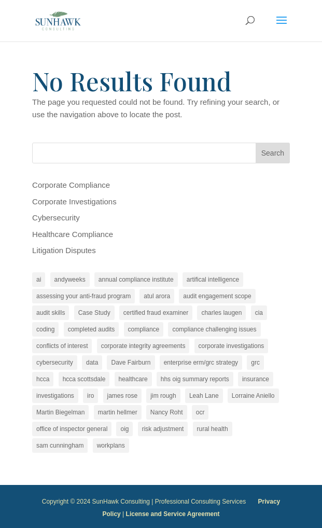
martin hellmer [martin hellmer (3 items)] (117, 412)
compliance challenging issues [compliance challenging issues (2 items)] (214, 329)
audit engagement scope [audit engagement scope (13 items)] (217, 296)
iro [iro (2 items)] (90, 395)
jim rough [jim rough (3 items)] (163, 395)
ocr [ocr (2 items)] (200, 412)
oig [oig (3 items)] (124, 429)
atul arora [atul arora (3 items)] (157, 296)
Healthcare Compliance (72, 234)
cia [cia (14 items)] (259, 312)
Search (272, 153)
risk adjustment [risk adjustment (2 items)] (163, 429)
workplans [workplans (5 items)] (111, 445)
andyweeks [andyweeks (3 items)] (70, 279)
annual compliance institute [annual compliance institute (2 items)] (136, 279)
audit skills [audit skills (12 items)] (50, 312)
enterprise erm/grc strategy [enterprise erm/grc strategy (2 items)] (201, 362)
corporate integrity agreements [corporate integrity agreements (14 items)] (143, 346)
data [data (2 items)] (92, 362)
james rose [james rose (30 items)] (122, 395)
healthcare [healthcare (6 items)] (133, 379)
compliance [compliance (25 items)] (144, 329)
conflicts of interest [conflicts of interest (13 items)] (62, 346)
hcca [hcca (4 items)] (42, 379)
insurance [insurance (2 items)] (255, 379)
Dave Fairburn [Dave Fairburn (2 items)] (130, 362)
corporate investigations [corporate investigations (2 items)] (231, 346)
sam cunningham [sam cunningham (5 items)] (59, 445)
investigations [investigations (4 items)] (55, 395)
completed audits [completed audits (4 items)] (91, 329)
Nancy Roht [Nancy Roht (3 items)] (166, 412)
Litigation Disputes (64, 250)
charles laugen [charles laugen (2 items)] (221, 312)
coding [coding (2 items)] (45, 329)
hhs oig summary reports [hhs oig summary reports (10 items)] (195, 379)
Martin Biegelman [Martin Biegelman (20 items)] (60, 412)
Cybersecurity (56, 217)
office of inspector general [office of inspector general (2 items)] (71, 429)
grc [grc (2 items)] (255, 362)
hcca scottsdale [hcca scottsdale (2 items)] (84, 379)
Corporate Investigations (74, 201)
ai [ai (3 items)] (38, 279)
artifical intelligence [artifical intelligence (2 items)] (213, 279)
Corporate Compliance (71, 184)
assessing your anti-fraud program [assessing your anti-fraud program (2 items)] (83, 296)
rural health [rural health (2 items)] (212, 429)
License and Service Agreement (173, 514)
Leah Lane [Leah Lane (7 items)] (204, 395)
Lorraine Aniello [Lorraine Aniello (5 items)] (253, 395)
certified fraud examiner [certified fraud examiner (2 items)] (155, 312)
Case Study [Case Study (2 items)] (94, 312)
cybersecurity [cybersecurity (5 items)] (54, 362)
